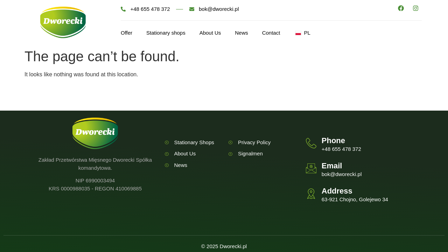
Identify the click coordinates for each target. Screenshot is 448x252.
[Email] (311, 168)
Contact (271, 33)
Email (332, 165)
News (241, 33)
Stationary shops (166, 33)
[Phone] (311, 143)
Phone (333, 140)
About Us (210, 33)
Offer (126, 33)
